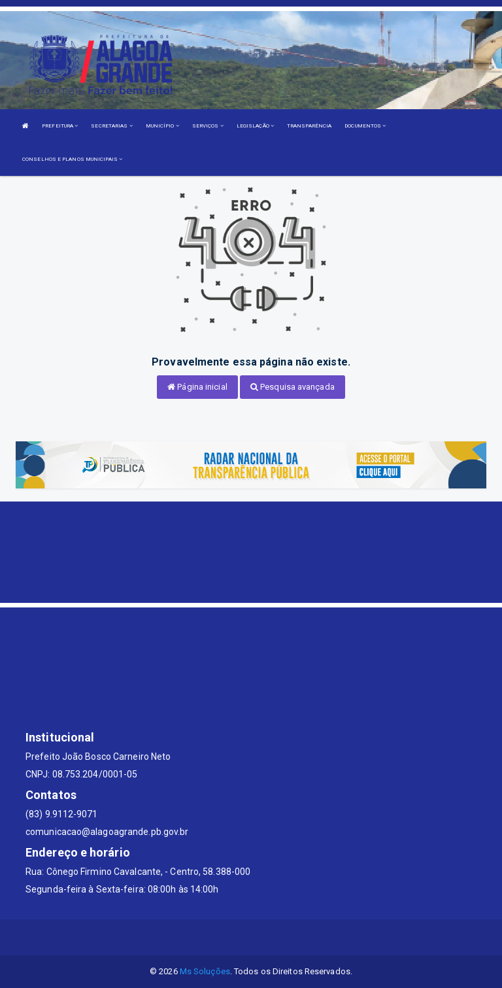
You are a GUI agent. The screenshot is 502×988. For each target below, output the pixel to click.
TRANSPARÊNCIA (309, 126)
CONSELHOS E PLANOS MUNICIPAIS (72, 159)
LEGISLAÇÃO (255, 126)
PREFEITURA (60, 126)
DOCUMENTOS (365, 126)
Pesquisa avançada (292, 387)
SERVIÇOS (208, 126)
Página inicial (197, 387)
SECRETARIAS (111, 126)
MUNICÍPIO (162, 126)
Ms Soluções (205, 971)
